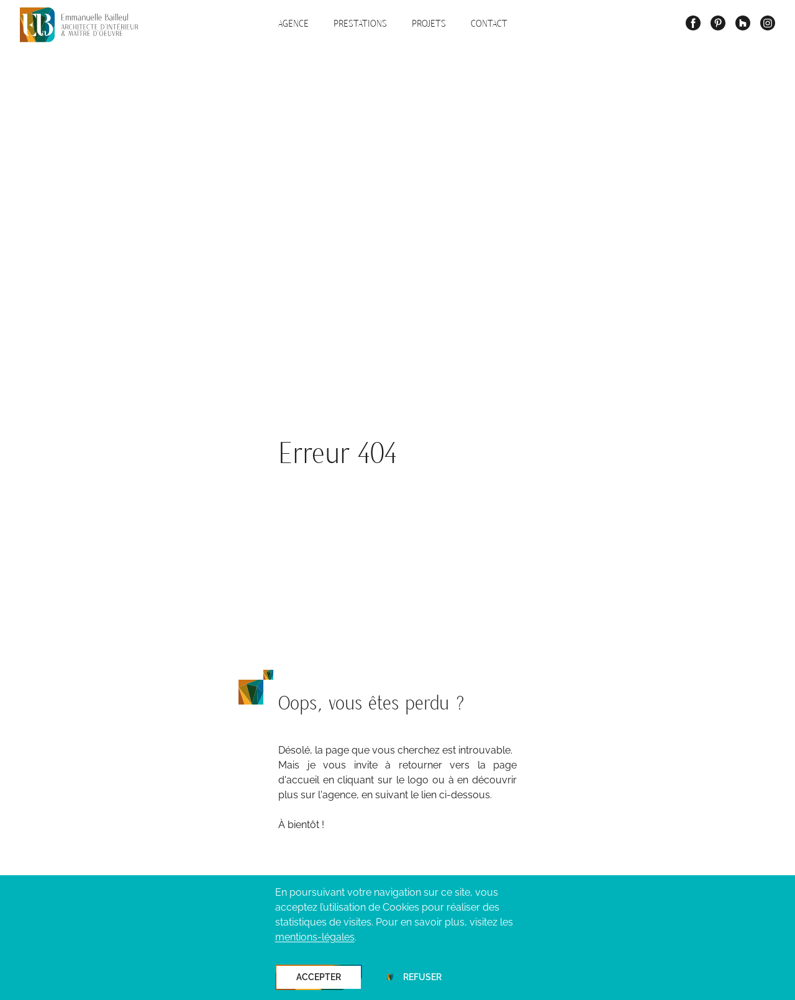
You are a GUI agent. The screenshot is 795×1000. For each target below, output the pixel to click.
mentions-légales (315, 937)
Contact (489, 24)
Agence (293, 24)
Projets (429, 24)
